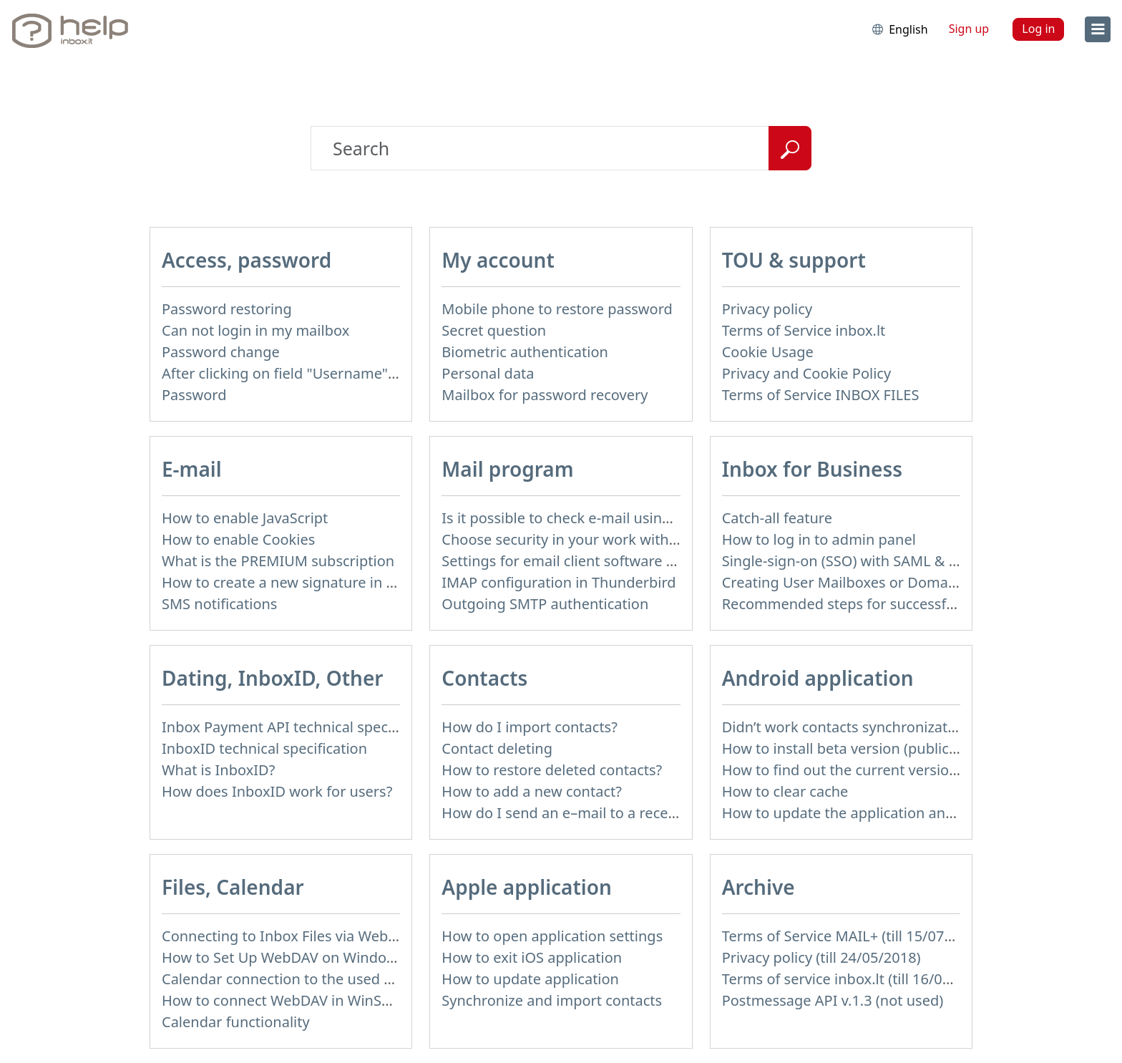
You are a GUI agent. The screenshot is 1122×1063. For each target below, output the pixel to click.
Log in (1038, 29)
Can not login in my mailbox (255, 330)
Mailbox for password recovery (545, 394)
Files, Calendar (233, 887)
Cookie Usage (768, 351)
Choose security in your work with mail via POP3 (603, 539)
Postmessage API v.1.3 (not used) (833, 1000)
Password (194, 394)
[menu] (1098, 29)
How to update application (530, 979)
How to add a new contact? (532, 791)
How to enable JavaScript (245, 518)
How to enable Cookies (238, 539)
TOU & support (794, 259)
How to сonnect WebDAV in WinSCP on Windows (323, 1000)
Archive (758, 887)
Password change (221, 351)
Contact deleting (497, 748)
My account (498, 259)
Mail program (507, 468)
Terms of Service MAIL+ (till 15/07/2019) (854, 936)
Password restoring (227, 309)
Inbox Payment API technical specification (302, 727)
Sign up (969, 29)
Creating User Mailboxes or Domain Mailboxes (877, 582)
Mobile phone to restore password (557, 309)
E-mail (192, 468)
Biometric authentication (525, 351)
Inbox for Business (812, 468)
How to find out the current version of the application (900, 770)
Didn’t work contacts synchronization (845, 727)
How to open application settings (552, 936)
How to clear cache (785, 791)
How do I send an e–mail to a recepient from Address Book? (641, 812)
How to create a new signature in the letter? (308, 582)
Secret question (494, 330)
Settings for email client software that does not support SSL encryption (678, 561)
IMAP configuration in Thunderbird (558, 582)
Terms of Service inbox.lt (804, 330)
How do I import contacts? (530, 727)
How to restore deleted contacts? (552, 770)
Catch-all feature (777, 518)
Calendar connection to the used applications (313, 979)
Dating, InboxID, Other (272, 677)
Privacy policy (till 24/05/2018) (821, 957)
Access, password (246, 259)
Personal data (488, 373)
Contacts (484, 677)
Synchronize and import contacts (552, 1000)
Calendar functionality (236, 1022)
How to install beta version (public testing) (863, 748)
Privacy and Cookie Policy (806, 373)
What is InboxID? (218, 770)
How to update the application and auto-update (881, 812)
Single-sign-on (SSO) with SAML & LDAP (853, 561)
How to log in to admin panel (819, 539)
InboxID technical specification (264, 748)
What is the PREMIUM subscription (278, 561)
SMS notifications (219, 603)
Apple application (527, 887)
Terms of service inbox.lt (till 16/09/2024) (857, 979)
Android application (818, 677)
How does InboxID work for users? (277, 791)
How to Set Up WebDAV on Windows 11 (293, 957)
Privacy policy (767, 309)
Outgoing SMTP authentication (545, 603)
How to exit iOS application (532, 957)
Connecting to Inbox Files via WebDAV (288, 936)
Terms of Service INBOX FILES (820, 394)
